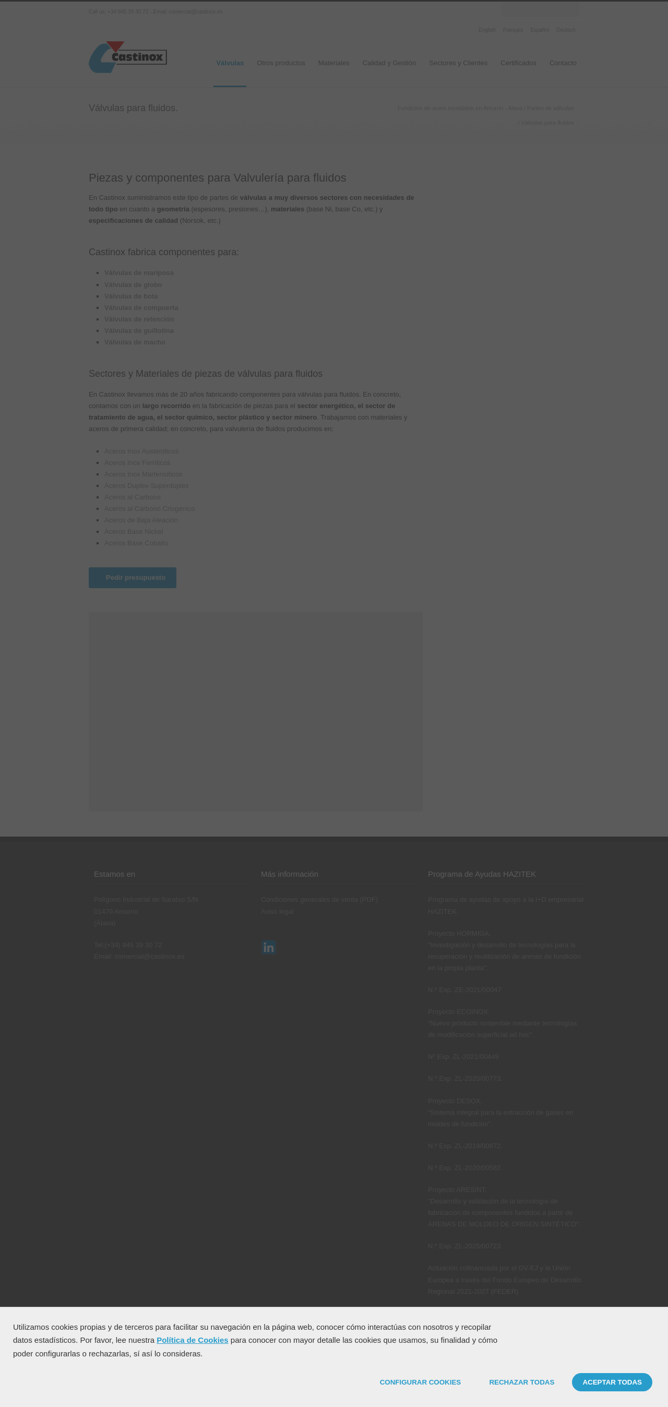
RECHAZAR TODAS (521, 1382)
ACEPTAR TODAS (612, 1382)
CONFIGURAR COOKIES (420, 1382)
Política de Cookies (193, 1340)
